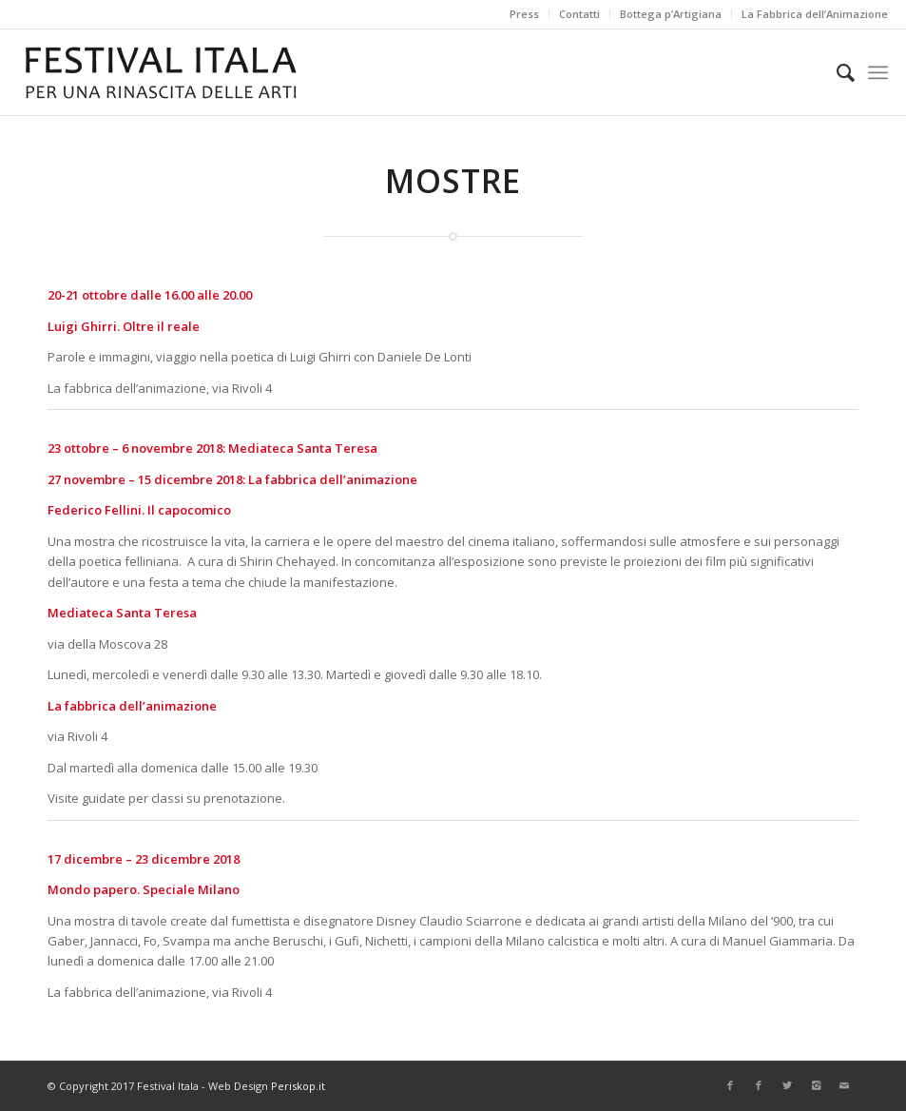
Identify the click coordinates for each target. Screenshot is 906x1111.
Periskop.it (298, 1086)
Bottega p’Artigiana (671, 14)
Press (524, 14)
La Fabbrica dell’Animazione (815, 14)
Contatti (579, 14)
